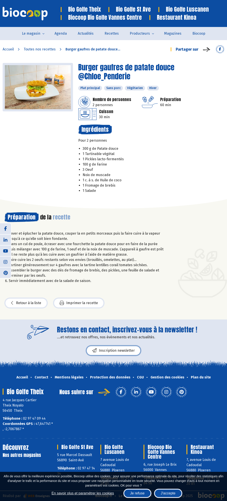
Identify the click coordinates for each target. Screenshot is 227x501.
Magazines (172, 33)
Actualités (86, 33)
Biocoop (198, 33)
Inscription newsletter (113, 350)
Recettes (112, 33)
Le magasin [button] (31, 33)
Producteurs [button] (140, 33)
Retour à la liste (26, 303)
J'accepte (168, 493)
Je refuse (137, 493)
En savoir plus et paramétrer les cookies (82, 493)
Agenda (61, 33)
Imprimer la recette (79, 303)
